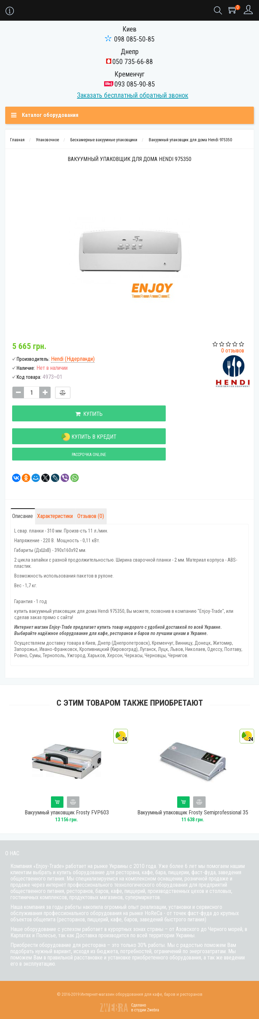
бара (160, 872)
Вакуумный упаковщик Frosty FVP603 (68, 813)
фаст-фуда (203, 872)
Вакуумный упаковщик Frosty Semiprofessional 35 (194, 813)
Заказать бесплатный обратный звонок (132, 95)
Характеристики (55, 516)
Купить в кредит (88, 437)
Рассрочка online (89, 454)
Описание (22, 516)
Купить (89, 414)
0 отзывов (232, 350)
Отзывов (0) (90, 516)
